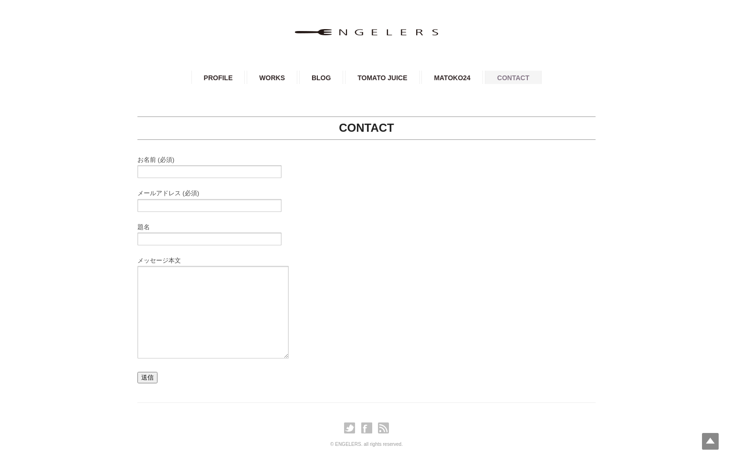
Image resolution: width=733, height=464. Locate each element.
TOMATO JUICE (382, 78)
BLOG (321, 78)
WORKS (272, 78)
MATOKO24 (452, 78)
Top (710, 441)
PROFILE (218, 78)
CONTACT (513, 78)
